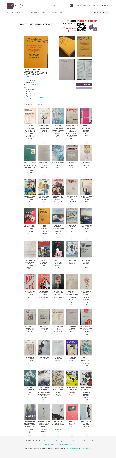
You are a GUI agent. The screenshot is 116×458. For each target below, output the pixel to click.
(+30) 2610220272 (87, 448)
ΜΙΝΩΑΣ (72, 138)
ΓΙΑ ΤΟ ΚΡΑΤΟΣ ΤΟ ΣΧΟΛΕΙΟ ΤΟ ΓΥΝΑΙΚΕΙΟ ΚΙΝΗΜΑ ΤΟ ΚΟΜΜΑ (44, 127)
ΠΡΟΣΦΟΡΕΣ (10, 13)
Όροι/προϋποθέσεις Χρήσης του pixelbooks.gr (58, 444)
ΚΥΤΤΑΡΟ (86, 199)
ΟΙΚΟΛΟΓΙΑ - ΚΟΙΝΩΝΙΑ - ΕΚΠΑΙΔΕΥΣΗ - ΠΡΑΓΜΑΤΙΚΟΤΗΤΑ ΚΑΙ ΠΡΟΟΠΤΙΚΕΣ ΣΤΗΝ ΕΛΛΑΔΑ (30, 166)
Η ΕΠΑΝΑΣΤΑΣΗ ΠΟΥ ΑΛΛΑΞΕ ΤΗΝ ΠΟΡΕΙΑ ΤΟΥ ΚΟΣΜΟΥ (44, 293)
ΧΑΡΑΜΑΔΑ (44, 397)
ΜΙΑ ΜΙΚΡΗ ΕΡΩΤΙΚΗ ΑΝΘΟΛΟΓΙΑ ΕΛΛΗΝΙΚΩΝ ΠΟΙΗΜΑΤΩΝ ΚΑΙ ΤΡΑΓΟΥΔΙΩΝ (86, 294)
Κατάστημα (86, 5)
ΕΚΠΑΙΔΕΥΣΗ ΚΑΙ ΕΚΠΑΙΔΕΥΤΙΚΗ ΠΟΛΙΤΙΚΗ (86, 260)
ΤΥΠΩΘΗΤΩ (86, 333)
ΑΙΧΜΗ (72, 167)
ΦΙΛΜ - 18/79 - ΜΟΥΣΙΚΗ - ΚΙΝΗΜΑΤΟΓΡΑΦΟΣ (86, 359)
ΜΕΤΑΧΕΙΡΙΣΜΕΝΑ (22, 13)
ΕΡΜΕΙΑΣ (30, 392)
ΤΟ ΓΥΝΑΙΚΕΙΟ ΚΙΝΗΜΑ (86, 196)
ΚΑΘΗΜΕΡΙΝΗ (29, 362)
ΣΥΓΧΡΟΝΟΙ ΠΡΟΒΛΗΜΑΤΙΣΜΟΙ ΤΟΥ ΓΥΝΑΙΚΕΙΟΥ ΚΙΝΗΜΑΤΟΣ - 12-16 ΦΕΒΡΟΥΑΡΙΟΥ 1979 (30, 129)
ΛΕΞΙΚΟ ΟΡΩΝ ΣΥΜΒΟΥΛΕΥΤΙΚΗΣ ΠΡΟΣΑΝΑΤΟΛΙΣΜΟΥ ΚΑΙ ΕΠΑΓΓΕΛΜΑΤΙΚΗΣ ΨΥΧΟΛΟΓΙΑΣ (58, 129)
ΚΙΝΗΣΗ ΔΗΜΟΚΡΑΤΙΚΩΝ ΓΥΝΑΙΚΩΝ (30, 137)
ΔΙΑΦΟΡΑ (42, 98)
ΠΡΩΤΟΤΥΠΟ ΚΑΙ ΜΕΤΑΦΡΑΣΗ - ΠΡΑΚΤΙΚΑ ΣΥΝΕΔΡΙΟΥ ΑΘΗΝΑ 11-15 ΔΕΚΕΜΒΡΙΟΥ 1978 (72, 294)
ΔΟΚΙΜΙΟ (34, 96)
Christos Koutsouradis (51, 441)
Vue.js (94, 441)
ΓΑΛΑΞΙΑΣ (72, 426)
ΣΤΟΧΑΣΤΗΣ (44, 132)
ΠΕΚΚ (44, 360)
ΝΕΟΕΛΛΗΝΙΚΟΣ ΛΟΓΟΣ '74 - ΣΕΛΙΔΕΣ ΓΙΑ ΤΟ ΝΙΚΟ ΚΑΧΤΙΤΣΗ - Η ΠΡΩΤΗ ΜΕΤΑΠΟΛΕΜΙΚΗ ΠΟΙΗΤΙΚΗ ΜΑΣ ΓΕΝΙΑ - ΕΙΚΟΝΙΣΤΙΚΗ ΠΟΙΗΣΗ (72, 130)
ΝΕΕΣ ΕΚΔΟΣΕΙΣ (65, 13)
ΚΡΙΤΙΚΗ (58, 167)
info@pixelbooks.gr (72, 448)
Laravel (70, 441)
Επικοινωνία (95, 5)
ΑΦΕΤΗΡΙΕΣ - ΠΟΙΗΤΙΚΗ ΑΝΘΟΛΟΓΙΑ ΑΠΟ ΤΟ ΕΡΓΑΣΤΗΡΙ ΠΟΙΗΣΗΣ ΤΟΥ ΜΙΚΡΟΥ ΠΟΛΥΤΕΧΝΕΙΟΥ (44, 425)
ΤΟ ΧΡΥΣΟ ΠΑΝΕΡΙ (86, 162)
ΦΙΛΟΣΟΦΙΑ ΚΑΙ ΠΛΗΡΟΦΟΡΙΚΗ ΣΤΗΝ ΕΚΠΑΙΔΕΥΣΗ (58, 293)
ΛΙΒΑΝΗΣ (29, 172)
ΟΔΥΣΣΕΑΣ (72, 362)
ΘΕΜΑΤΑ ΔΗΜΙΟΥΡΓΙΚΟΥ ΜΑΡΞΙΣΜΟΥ (44, 227)
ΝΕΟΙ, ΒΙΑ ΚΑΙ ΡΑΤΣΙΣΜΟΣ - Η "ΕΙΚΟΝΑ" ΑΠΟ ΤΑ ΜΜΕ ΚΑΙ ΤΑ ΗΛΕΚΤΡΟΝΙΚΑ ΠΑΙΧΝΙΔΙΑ (58, 228)
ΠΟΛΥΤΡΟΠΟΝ (58, 331)
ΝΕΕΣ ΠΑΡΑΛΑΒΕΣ (53, 13)
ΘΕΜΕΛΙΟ (34, 83)
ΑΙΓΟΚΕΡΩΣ (72, 230)
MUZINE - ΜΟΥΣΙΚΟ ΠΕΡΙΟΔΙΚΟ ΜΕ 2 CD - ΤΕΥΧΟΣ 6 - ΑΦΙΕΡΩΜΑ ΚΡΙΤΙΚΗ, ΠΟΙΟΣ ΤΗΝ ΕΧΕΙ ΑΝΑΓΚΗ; (30, 425)
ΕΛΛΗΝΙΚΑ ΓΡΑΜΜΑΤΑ (58, 297)
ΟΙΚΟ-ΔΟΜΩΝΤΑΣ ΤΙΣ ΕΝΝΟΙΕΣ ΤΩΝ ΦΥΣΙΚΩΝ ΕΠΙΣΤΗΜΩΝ (86, 328)
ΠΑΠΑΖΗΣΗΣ (58, 235)
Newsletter (78, 5)
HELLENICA (72, 264)
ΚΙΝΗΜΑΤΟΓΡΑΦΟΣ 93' (44, 357)
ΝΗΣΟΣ (86, 133)
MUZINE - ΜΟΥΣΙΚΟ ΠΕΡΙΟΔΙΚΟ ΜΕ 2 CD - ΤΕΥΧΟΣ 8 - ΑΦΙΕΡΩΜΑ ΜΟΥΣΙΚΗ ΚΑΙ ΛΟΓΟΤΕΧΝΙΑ (86, 391)
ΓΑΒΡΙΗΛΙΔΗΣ (44, 167)
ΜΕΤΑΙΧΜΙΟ (30, 296)
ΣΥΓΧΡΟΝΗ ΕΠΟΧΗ (44, 297)
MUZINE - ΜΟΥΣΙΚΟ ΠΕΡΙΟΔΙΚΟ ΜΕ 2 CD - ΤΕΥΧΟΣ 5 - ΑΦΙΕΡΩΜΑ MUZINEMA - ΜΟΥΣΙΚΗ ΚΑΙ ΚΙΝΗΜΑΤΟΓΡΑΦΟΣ (44, 391)
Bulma (81, 441)
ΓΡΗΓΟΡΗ (58, 135)
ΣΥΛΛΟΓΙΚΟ (27, 76)
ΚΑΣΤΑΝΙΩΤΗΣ (58, 201)
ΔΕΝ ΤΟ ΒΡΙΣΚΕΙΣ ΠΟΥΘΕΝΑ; (99, 13)
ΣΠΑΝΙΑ (43, 13)
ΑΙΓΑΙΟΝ (58, 362)
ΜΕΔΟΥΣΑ (86, 165)
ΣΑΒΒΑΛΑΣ (86, 265)
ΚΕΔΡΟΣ (30, 331)
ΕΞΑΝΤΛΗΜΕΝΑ (34, 13)
